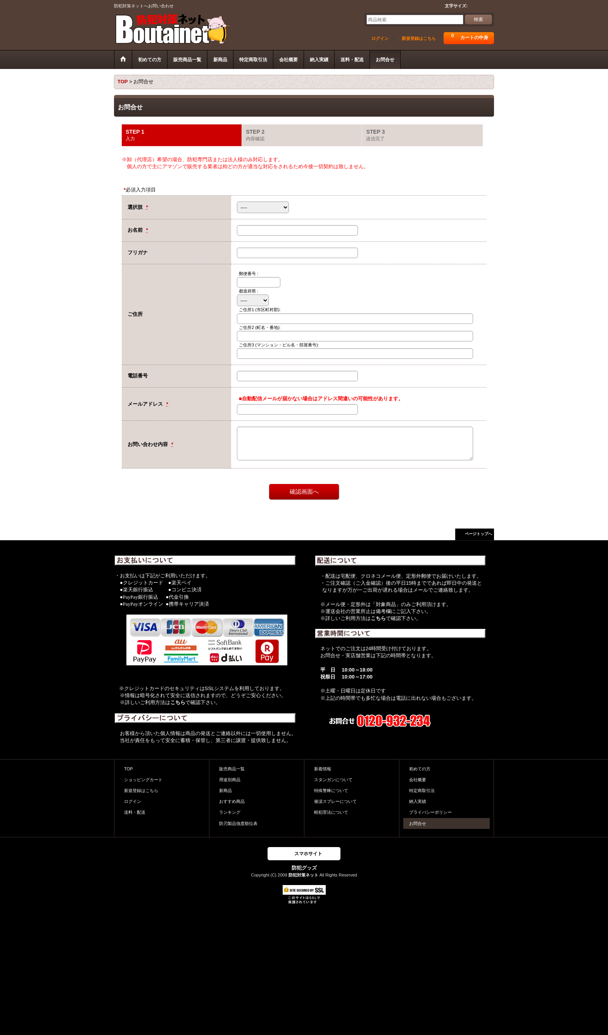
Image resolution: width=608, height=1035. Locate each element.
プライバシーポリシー (430, 812)
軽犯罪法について (331, 812)
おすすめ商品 (232, 801)
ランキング (229, 812)
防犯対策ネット (303, 875)
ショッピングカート (143, 779)
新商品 (225, 790)
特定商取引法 (422, 790)
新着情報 (322, 768)
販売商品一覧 (232, 768)
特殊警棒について (331, 790)
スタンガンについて (333, 779)
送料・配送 (134, 812)
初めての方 (419, 768)
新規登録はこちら (419, 38)
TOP (128, 768)
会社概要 (417, 779)
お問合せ (417, 823)
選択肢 (136, 207)
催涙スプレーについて (335, 801)
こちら (177, 702)
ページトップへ (478, 534)
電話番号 (138, 376)
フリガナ (138, 252)
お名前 (136, 230)
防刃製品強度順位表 (238, 823)
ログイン (380, 38)
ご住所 (135, 314)
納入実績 (417, 801)
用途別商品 (229, 779)
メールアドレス (146, 404)
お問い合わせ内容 (148, 444)
